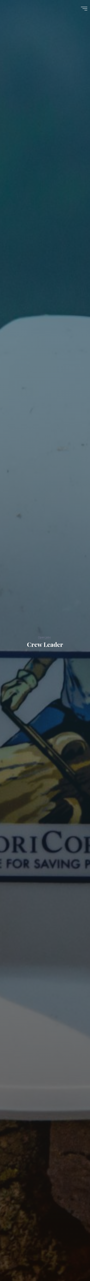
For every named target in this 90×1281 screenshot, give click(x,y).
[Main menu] (84, 8)
